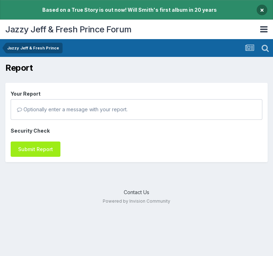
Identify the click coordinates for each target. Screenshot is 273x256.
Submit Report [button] (35, 149)
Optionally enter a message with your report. (72, 109)
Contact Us (136, 192)
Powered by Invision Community (136, 201)
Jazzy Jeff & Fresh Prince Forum (68, 29)
